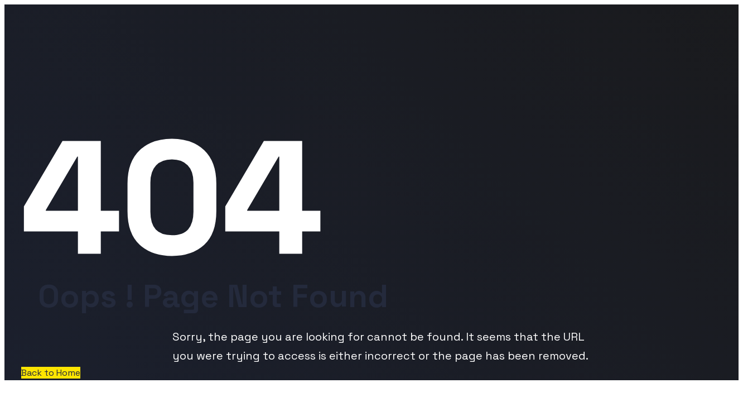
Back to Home (50, 373)
